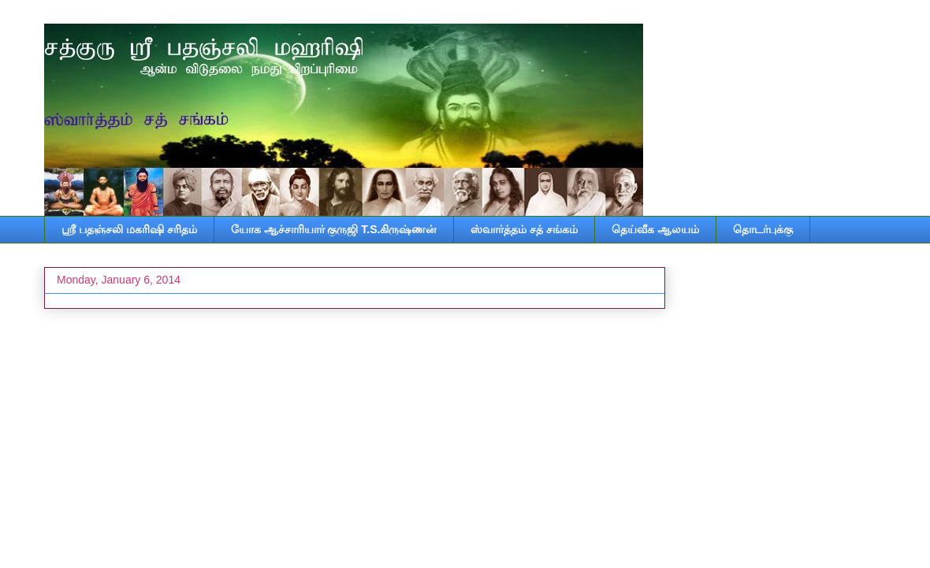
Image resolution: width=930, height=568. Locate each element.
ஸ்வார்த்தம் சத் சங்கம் (524, 229)
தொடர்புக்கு (763, 229)
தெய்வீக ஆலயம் (655, 229)
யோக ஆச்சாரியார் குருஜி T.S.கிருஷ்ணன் (334, 229)
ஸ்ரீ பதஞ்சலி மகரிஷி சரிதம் (129, 229)
